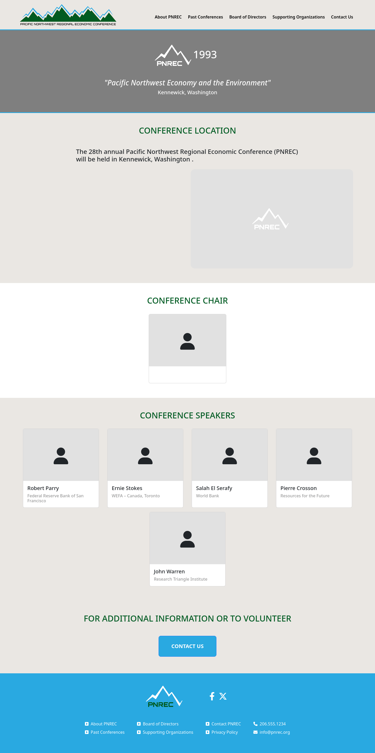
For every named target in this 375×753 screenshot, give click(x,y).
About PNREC (168, 17)
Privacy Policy (222, 732)
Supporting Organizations (298, 17)
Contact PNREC (223, 724)
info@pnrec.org (271, 732)
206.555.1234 (269, 724)
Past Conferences (205, 17)
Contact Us (342, 17)
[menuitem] (168, 17)
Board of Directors (247, 17)
